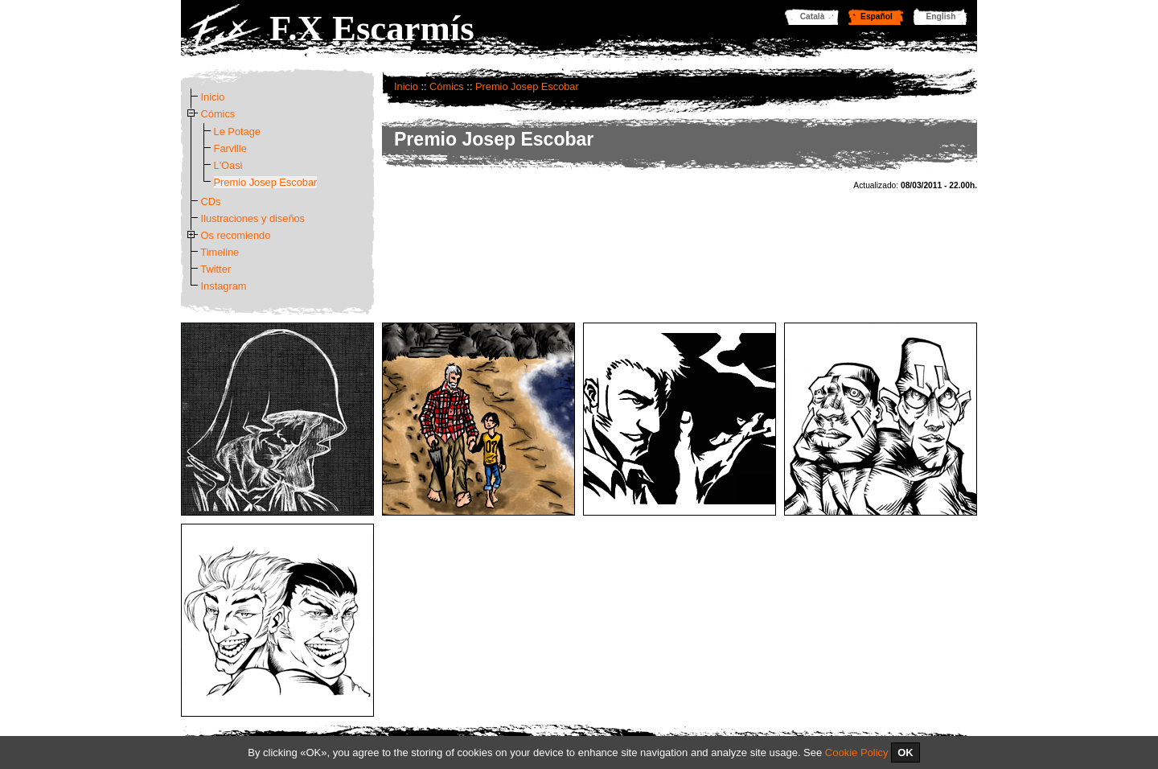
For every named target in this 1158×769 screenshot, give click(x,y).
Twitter (215, 269)
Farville (230, 148)
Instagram (224, 286)
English (941, 16)
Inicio (406, 86)
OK (905, 752)
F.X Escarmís (371, 28)
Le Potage (237, 131)
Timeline (219, 252)
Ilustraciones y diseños (253, 218)
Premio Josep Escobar (527, 86)
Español (876, 16)
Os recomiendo (236, 235)
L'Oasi (228, 165)
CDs (211, 201)
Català (812, 16)
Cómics (446, 86)
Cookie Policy (857, 752)
